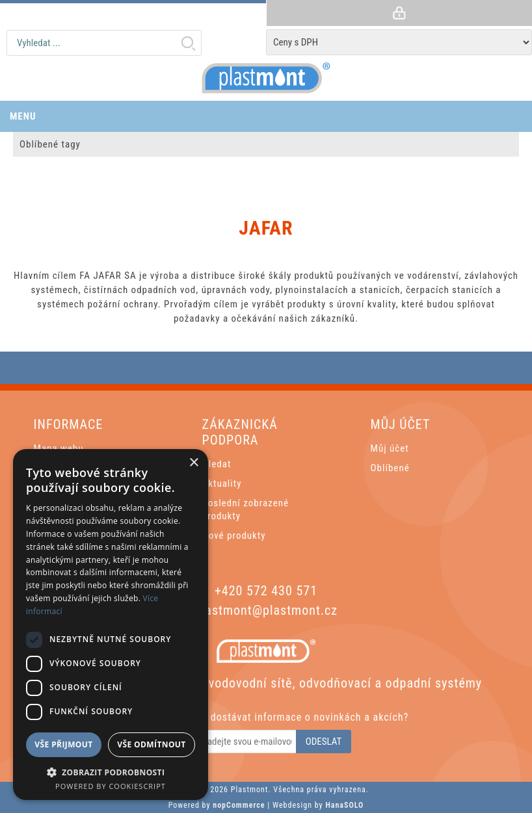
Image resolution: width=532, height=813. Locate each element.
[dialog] (110, 624)
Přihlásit (399, 13)
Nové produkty (234, 535)
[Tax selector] (399, 42)
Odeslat (324, 741)
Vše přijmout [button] (63, 744)
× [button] (193, 463)
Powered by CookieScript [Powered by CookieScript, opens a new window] (110, 786)
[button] (110, 772)
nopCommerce (239, 805)
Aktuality (222, 483)
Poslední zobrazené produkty (245, 509)
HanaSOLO (344, 805)
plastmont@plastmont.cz (266, 610)
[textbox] (104, 43)
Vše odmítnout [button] (151, 744)
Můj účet (390, 448)
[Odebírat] (239, 741)
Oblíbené (390, 468)
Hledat (188, 43)
